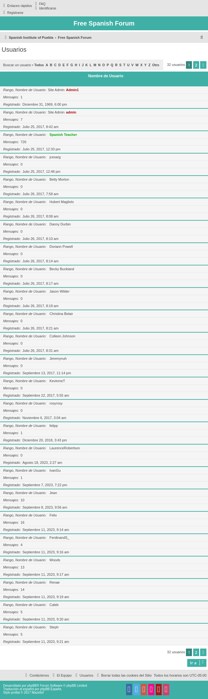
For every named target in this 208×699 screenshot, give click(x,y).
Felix (53, 515)
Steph (54, 627)
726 (23, 142)
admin (71, 112)
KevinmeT (57, 381)
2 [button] (196, 65)
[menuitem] (39, 4)
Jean (53, 493)
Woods (54, 560)
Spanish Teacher (63, 135)
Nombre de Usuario (106, 76)
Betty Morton (59, 179)
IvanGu (55, 470)
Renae (54, 582)
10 (22, 500)
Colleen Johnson (62, 336)
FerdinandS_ (59, 537)
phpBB (32, 685)
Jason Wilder (59, 291)
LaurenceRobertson (64, 448)
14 (22, 589)
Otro (155, 65)
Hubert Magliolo (61, 202)
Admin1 (72, 90)
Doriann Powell (61, 246)
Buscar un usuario (17, 65)
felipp (53, 426)
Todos (39, 65)
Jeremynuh (57, 358)
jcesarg (55, 157)
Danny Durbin (60, 224)
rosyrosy (56, 403)
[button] (203, 65)
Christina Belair (61, 314)
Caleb (54, 605)
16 (22, 522)
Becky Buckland (61, 269)
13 (22, 567)
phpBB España (50, 689)
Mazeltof (38, 692)
